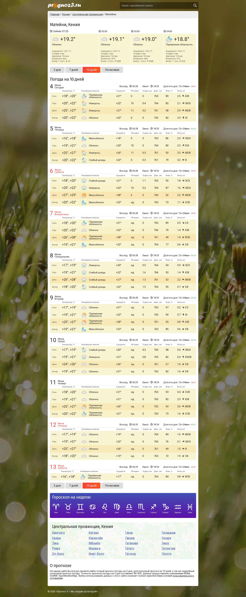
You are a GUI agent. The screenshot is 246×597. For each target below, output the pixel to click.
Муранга (94, 548)
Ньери (56, 538)
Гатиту (129, 548)
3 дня (57, 69)
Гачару (166, 538)
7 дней (73, 69)
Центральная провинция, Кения (82, 527)
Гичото (166, 554)
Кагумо (94, 533)
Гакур (129, 533)
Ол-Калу (58, 554)
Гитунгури (168, 548)
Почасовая (112, 69)
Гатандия (131, 543)
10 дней (91, 69)
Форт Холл (96, 554)
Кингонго (58, 533)
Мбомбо (94, 543)
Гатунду (130, 554)
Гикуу (165, 543)
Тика (55, 543)
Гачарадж (169, 533)
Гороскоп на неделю (71, 497)
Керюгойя (96, 538)
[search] (195, 5)
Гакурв (130, 538)
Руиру (56, 548)
